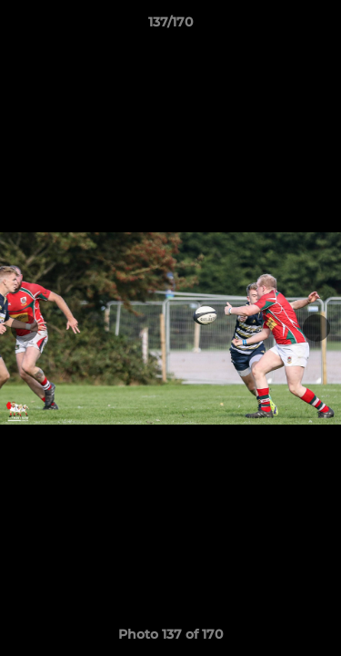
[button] (319, 26)
